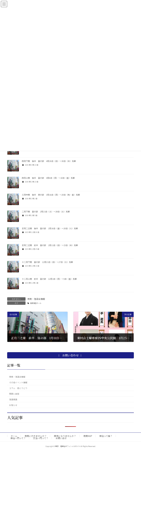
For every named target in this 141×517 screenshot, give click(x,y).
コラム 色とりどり (18, 388)
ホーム (14, 435)
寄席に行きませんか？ (36, 435)
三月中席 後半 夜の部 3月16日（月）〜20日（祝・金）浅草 (51, 194)
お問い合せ (61, 438)
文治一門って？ (40, 438)
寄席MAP (87, 435)
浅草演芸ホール (35, 303)
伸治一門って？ (18, 438)
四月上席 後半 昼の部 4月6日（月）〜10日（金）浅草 (48, 178)
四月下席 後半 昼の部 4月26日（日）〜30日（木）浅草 (49, 161)
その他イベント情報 (18, 382)
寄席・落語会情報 (36, 298)
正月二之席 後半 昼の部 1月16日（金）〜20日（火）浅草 (50, 228)
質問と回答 (14, 393)
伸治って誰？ (105, 435)
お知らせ (13, 405)
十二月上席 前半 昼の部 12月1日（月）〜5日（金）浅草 (49, 279)
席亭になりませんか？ (65, 435)
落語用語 (13, 399)
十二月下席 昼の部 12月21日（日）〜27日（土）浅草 (47, 262)
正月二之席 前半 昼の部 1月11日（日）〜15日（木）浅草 (50, 245)
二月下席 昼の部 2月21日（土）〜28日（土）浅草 (46, 211)
